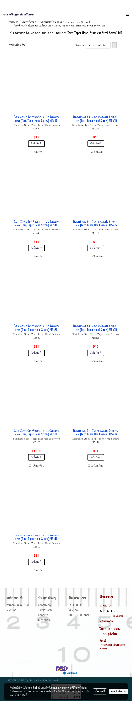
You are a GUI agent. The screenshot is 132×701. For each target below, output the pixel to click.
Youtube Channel (80, 615)
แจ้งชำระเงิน (45, 610)
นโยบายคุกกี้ (21, 695)
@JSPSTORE (108, 611)
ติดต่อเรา (43, 615)
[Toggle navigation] (127, 14)
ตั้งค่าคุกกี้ (100, 691)
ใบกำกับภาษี (45, 620)
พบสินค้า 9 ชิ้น (17, 45)
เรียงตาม (80, 45)
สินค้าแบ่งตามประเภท (19, 605)
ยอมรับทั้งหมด (118, 691)
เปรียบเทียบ (38, 152)
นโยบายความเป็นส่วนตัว (77, 691)
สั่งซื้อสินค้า (36, 144)
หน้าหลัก (11, 610)
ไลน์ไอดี (73, 610)
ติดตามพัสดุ (44, 605)
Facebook (75, 605)
